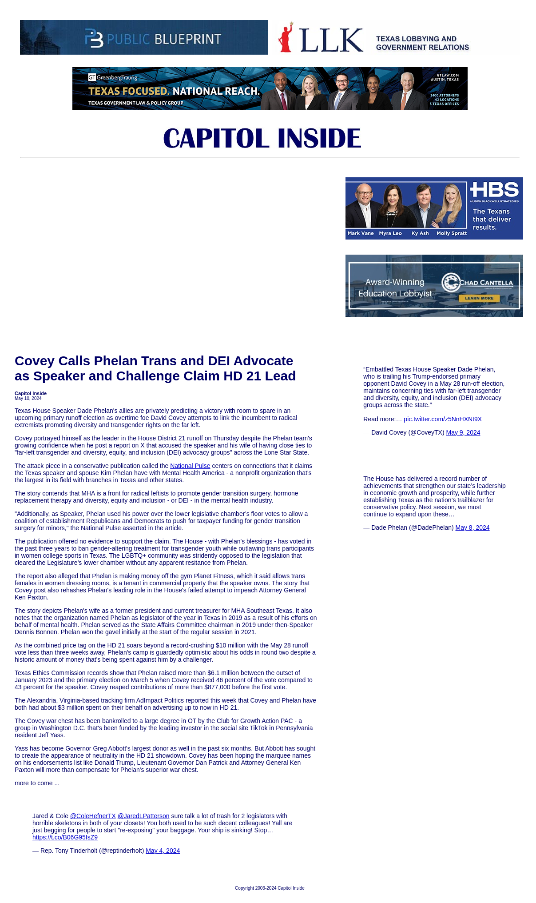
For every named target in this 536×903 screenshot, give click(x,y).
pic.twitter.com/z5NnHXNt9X (443, 419)
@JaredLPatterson (144, 815)
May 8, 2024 (473, 527)
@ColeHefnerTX (93, 815)
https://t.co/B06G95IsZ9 (65, 837)
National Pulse (190, 465)
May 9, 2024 (463, 432)
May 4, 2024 (163, 850)
